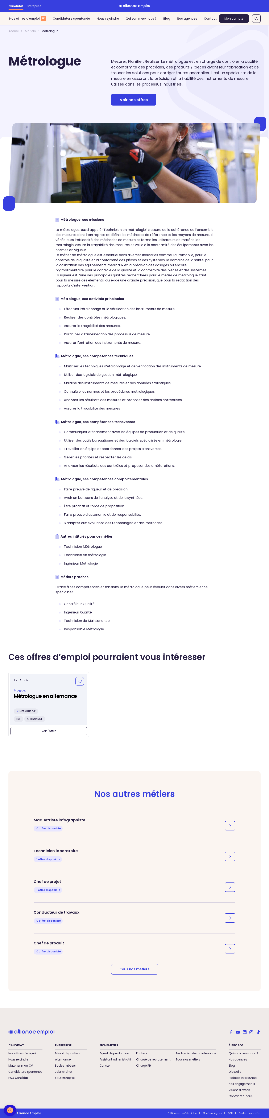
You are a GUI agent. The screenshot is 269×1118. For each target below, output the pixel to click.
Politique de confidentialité (182, 1113)
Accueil (13, 31)
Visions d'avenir (239, 1090)
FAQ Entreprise (65, 1078)
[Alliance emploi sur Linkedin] (244, 1032)
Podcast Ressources (243, 1078)
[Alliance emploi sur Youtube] (237, 1032)
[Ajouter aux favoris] (79, 681)
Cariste (105, 1065)
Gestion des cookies (250, 1113)
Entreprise (34, 6)
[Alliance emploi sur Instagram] (251, 1032)
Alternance (63, 1059)
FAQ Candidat (18, 1078)
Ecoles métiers (65, 1065)
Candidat (16, 6)
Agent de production (114, 1053)
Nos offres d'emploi (22, 1053)
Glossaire (235, 1072)
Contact (210, 18)
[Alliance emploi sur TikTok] (258, 1032)
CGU (230, 1113)
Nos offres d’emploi (27, 18)
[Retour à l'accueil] (134, 5)
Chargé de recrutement (153, 1059)
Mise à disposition (67, 1053)
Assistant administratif (115, 1059)
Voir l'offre (48, 731)
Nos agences (187, 18)
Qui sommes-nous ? (141, 18)
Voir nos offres (134, 99)
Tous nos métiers (134, 969)
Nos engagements (242, 1084)
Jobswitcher (63, 1072)
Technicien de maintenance (195, 1053)
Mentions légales (212, 1113)
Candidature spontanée (71, 18)
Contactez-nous (240, 1096)
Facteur (141, 1053)
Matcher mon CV (20, 1065)
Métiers (30, 31)
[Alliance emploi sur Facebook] (231, 1032)
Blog (166, 18)
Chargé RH (143, 1065)
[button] (10, 1110)
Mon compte (234, 18)
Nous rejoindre (108, 18)
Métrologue (50, 31)
